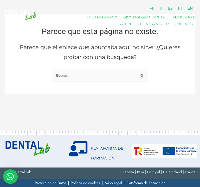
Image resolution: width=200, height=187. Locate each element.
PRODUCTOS (184, 17)
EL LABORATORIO (102, 17)
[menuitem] (152, 8)
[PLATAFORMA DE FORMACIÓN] (78, 148)
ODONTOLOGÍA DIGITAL (145, 17)
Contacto (185, 24)
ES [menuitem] (170, 8)
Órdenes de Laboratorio (144, 24)
